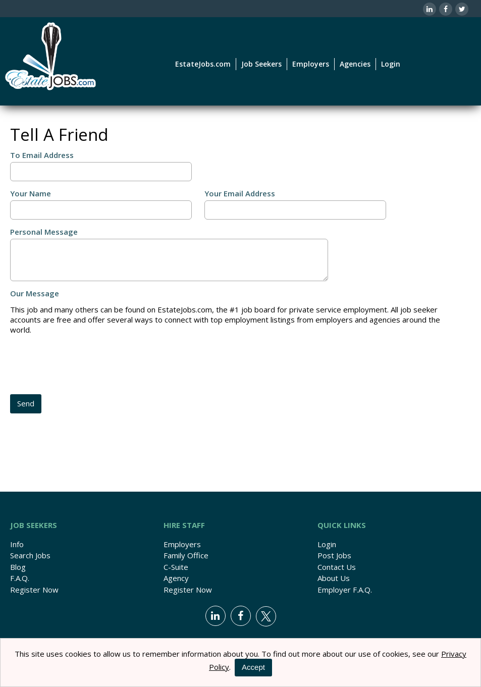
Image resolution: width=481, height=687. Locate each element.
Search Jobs (30, 555)
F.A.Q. (19, 578)
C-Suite (176, 567)
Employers (182, 544)
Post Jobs (334, 555)
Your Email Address (239, 193)
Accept (253, 667)
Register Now (34, 590)
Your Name (30, 193)
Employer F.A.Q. (344, 590)
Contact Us (336, 567)
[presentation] (87, 365)
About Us (333, 578)
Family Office (186, 555)
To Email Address (42, 155)
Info (17, 544)
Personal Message (44, 232)
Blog (18, 567)
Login (390, 64)
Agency (176, 578)
